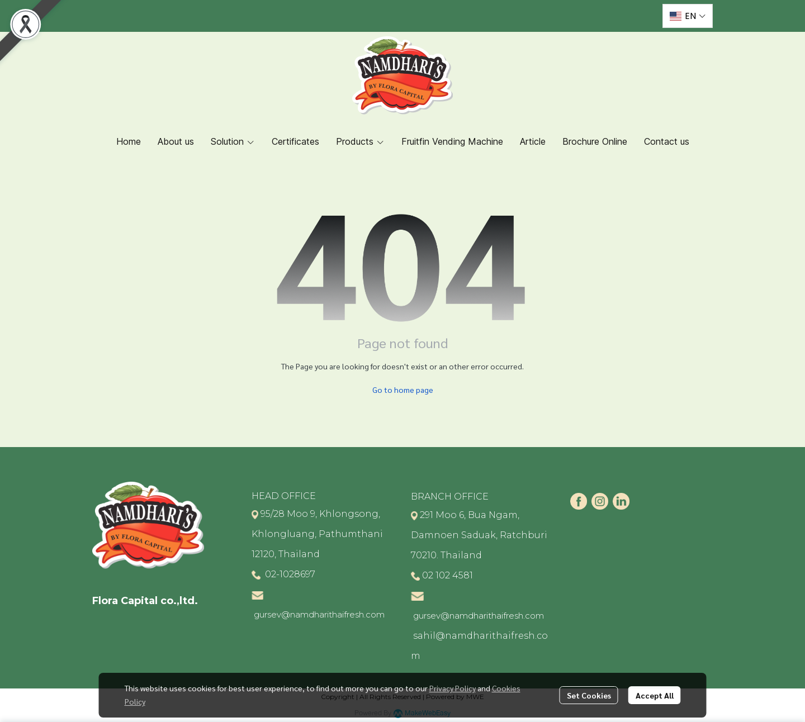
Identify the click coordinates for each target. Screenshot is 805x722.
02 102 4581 (447, 575)
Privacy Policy (452, 688)
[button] (687, 16)
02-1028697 (289, 574)
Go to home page (402, 389)
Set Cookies (589, 695)
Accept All (655, 695)
